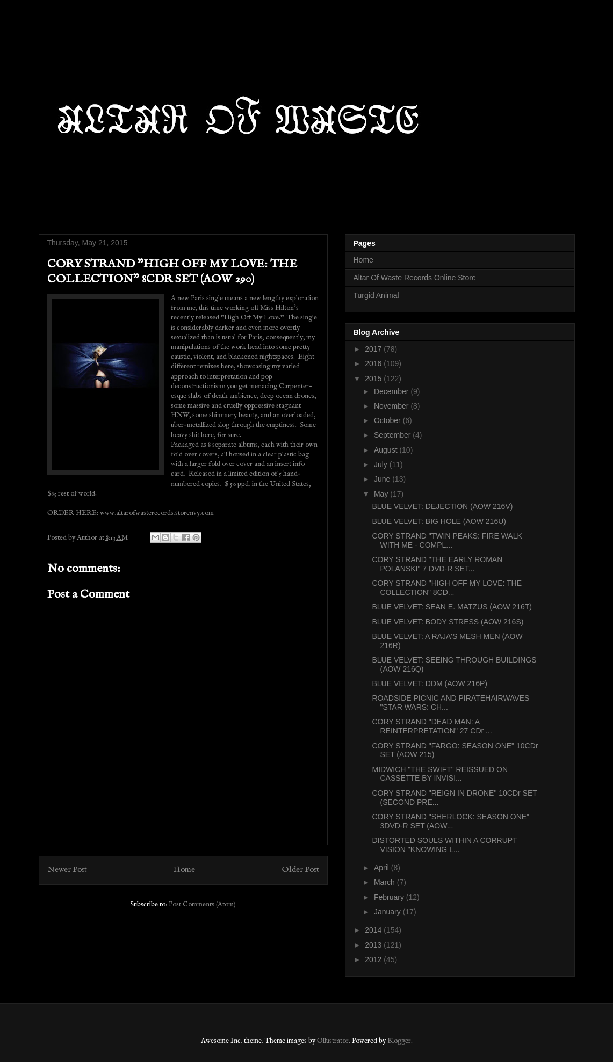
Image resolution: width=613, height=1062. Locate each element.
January (388, 911)
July (382, 464)
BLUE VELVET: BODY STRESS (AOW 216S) (447, 621)
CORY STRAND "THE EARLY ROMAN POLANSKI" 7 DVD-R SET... (437, 564)
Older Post (300, 869)
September (393, 435)
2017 (374, 349)
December (392, 391)
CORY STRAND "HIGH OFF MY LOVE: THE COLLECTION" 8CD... (447, 588)
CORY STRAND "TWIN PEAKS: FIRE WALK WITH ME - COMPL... (447, 540)
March (385, 882)
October (388, 420)
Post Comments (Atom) (202, 904)
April (382, 867)
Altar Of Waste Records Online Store (415, 277)
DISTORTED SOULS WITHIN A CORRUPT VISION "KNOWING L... (444, 845)
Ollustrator (333, 1040)
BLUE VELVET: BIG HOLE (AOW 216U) (439, 521)
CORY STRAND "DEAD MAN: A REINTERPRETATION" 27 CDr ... (432, 726)
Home (184, 869)
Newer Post (67, 869)
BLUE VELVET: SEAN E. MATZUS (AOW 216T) (451, 606)
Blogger (399, 1040)
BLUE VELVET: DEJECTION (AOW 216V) (442, 506)
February (390, 897)
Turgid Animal (376, 295)
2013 (374, 945)
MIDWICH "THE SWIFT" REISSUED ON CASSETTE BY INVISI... (440, 774)
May (382, 494)
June (383, 479)
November (392, 406)
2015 (374, 378)
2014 (374, 930)
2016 (374, 363)
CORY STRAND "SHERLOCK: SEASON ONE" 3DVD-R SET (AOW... (450, 821)
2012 (374, 959)
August (386, 450)
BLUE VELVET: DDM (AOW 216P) (429, 683)
